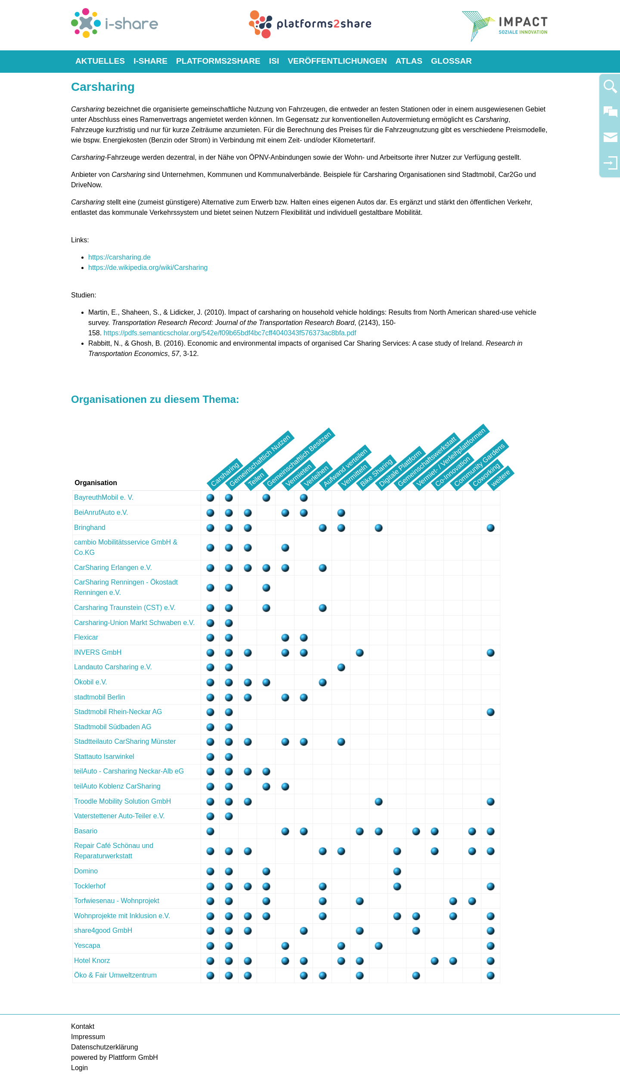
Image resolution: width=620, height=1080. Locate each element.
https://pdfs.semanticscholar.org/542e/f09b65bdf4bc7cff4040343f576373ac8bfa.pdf (230, 333)
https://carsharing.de (119, 257)
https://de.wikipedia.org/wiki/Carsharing (148, 267)
